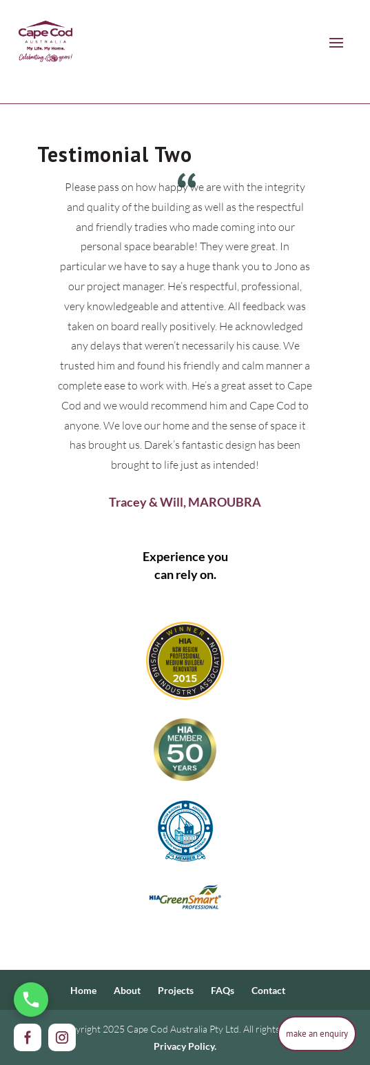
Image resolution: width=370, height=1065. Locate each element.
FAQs (222, 990)
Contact (268, 990)
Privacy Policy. (185, 1046)
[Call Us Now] (31, 999)
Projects (176, 990)
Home (83, 990)
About (127, 990)
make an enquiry (317, 1033)
